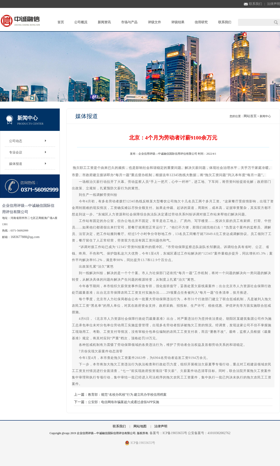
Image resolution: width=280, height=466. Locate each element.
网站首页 (250, 116)
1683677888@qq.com (25, 237)
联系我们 (253, 4)
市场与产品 (129, 22)
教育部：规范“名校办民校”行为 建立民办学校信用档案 (127, 394)
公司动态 (15, 141)
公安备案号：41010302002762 (209, 433)
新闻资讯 (104, 22)
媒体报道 (15, 164)
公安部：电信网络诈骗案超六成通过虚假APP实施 (123, 402)
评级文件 (154, 22)
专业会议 (15, 152)
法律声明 (273, 4)
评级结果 (177, 22)
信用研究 (201, 22)
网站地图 (140, 426)
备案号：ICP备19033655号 (168, 433)
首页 (60, 22)
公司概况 (80, 22)
